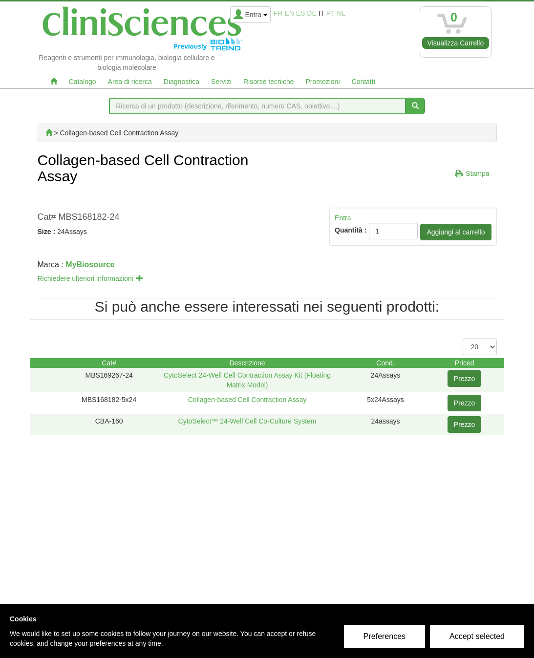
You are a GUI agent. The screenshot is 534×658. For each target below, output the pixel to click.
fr (278, 13)
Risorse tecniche (268, 81)
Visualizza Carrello (455, 43)
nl (341, 13)
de (311, 13)
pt (330, 13)
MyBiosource (89, 264)
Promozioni (322, 81)
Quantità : (350, 230)
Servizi (221, 81)
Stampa (477, 173)
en (289, 13)
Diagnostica (181, 81)
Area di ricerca (130, 81)
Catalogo (82, 81)
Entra (343, 218)
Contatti (363, 81)
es (300, 13)
